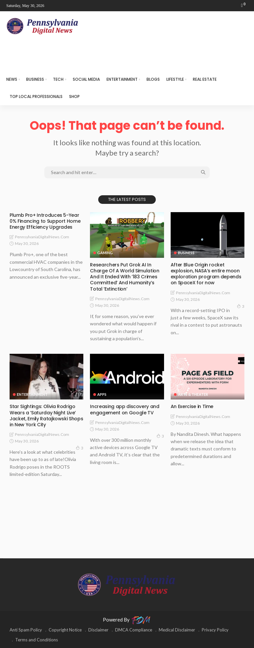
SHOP (74, 96)
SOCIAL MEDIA (86, 79)
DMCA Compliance (133, 629)
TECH (58, 79)
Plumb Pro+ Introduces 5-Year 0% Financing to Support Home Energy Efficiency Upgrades (45, 221)
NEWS (11, 79)
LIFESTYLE (175, 79)
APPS (101, 394)
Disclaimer (98, 629)
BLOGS (153, 79)
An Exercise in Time (192, 406)
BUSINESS (35, 79)
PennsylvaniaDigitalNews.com (42, 236)
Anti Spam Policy (26, 629)
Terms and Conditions (36, 639)
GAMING (105, 253)
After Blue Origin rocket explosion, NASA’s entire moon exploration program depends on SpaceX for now (206, 273)
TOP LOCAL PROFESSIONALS (36, 96)
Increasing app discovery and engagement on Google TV (124, 409)
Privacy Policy (215, 629)
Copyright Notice (65, 629)
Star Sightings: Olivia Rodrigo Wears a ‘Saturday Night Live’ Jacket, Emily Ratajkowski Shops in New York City (46, 415)
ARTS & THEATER (193, 394)
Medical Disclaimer (177, 629)
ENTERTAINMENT (122, 79)
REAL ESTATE (205, 79)
